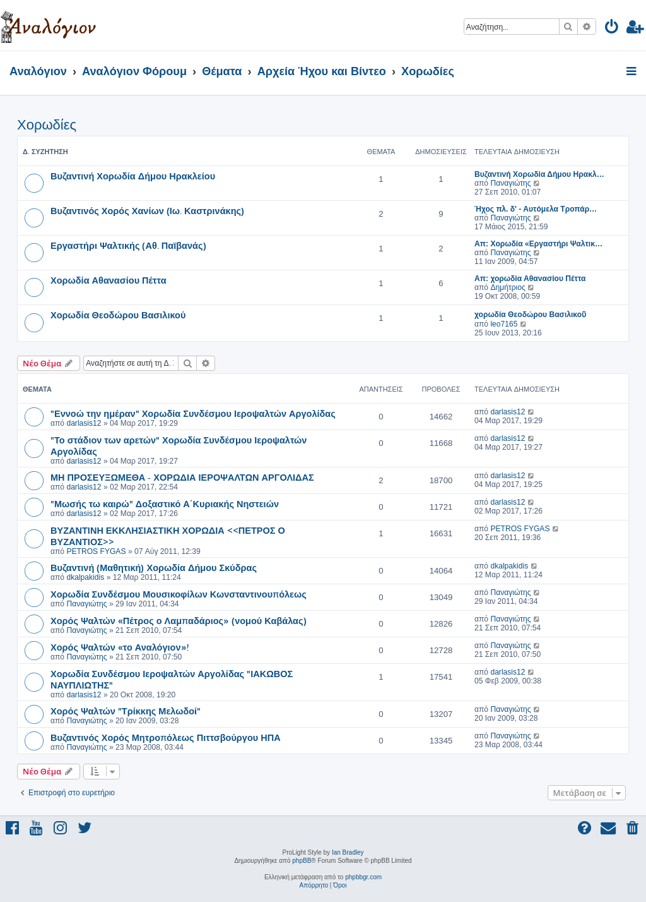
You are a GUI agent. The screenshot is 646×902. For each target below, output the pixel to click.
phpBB (301, 860)
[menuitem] (612, 29)
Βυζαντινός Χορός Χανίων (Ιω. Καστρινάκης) (147, 210)
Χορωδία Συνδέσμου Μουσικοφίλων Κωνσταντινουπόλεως (178, 593)
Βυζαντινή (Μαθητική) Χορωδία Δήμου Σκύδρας (153, 567)
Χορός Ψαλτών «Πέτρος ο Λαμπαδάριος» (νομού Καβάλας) (178, 620)
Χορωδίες (46, 125)
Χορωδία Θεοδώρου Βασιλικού (117, 314)
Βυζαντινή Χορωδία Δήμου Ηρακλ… (539, 174)
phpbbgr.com (363, 877)
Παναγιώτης (510, 183)
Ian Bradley (348, 852)
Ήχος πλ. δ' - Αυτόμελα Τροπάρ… (535, 209)
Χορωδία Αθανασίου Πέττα (108, 280)
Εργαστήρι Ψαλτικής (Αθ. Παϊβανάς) (128, 245)
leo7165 (503, 324)
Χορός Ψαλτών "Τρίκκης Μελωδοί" (125, 710)
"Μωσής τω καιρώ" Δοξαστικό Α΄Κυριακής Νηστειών (164, 503)
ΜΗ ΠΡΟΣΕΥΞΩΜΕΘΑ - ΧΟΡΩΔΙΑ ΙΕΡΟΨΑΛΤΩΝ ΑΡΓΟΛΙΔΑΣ (182, 477)
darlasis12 (83, 423)
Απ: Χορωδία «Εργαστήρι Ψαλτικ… (538, 243)
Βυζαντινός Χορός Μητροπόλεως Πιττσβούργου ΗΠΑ (165, 737)
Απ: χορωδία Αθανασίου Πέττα (529, 278)
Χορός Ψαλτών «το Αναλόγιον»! (119, 646)
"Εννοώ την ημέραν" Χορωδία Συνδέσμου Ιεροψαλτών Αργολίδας (193, 413)
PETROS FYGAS (96, 551)
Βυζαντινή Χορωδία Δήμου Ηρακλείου (132, 175)
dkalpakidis (85, 577)
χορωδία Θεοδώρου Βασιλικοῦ (530, 314)
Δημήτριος (507, 287)
